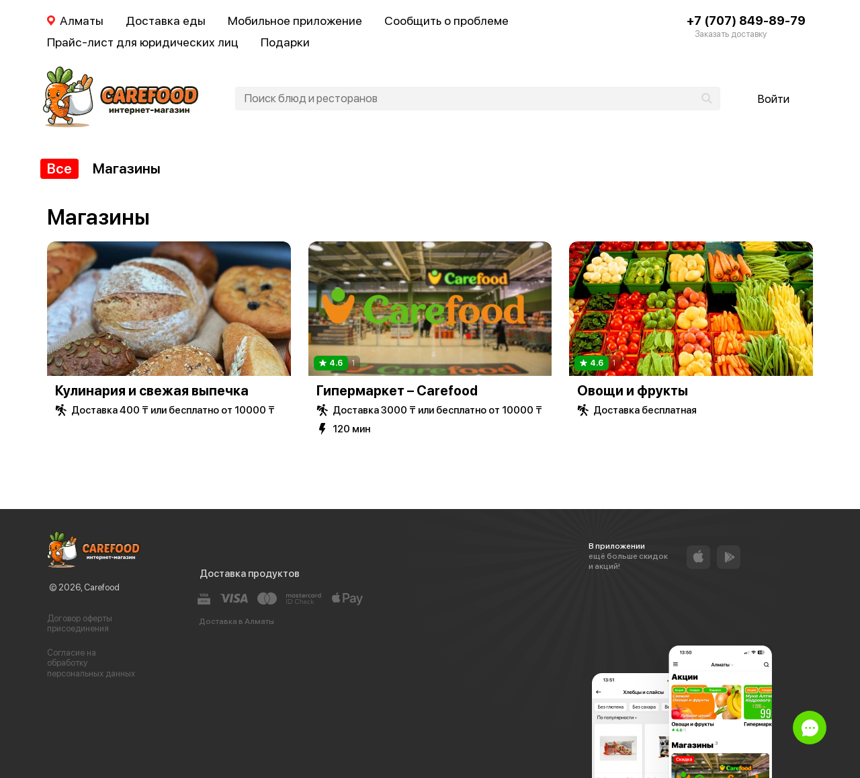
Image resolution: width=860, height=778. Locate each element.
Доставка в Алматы (236, 621)
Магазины (127, 168)
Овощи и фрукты (632, 391)
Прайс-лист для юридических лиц (143, 42)
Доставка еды (166, 20)
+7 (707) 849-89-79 (746, 20)
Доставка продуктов (250, 574)
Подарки (285, 42)
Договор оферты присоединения (79, 623)
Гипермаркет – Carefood (397, 391)
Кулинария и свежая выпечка (152, 391)
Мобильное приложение (295, 20)
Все (59, 168)
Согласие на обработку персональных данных (91, 663)
